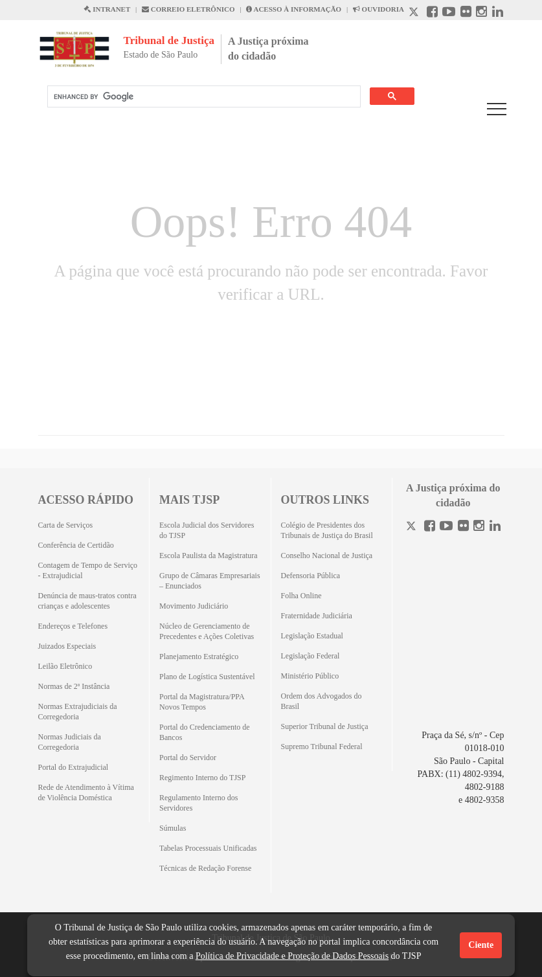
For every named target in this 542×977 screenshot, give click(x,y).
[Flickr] (463, 527)
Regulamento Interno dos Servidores (198, 803)
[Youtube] (446, 527)
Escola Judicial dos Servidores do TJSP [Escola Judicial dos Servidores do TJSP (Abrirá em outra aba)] (206, 530)
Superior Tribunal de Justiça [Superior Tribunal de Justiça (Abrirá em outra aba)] (324, 726)
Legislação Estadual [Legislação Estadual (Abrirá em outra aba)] (312, 635)
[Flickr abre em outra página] (466, 13)
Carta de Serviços (65, 525)
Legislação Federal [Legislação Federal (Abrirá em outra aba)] (310, 655)
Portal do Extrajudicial (73, 767)
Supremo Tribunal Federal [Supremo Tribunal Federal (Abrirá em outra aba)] (322, 746)
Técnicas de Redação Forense (205, 868)
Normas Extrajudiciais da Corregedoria (77, 711)
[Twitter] (412, 527)
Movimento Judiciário (193, 606)
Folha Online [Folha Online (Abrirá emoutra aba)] (301, 595)
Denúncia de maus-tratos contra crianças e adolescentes (87, 601)
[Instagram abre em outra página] (481, 13)
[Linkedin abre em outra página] (497, 13)
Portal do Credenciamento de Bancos (204, 732)
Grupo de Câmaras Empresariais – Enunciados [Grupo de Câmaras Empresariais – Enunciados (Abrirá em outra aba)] (209, 580)
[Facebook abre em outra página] (432, 13)
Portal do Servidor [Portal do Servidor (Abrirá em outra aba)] (187, 757)
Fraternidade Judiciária (316, 615)
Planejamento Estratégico (198, 656)
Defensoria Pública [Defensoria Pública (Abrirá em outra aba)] (311, 575)
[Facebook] (429, 527)
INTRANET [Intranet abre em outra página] (107, 9)
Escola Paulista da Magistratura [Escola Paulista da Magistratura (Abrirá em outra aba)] (208, 555)
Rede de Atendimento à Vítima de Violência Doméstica (86, 792)
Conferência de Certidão (76, 545)
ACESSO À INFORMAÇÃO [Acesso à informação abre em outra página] (293, 9)
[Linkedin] (495, 527)
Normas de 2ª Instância (74, 686)
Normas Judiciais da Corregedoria (69, 742)
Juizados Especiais (67, 646)
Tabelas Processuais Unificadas (207, 848)
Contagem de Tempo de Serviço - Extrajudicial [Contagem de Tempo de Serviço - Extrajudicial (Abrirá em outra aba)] (88, 570)
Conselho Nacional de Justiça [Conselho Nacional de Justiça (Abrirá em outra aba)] (327, 555)
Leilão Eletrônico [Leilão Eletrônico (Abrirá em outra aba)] (65, 666)
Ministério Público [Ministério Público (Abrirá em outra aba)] (310, 675)
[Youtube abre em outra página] (449, 13)
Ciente (480, 945)
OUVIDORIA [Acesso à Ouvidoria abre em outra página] (378, 9)
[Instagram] (479, 527)
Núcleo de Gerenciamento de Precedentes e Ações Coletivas (206, 631)
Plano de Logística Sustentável (207, 676)
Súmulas (172, 828)
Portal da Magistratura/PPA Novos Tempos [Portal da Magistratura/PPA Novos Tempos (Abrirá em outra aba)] (201, 702)
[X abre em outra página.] (415, 13)
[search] (203, 96)
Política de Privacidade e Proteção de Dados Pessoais (292, 956)
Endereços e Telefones (73, 626)
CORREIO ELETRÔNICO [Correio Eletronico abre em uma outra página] (188, 9)
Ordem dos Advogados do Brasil (321, 701)
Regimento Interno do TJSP (202, 777)
